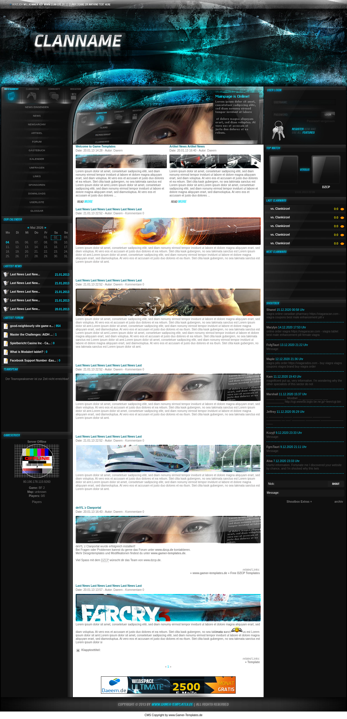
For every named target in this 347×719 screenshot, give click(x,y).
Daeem (118, 150)
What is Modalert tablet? (28, 351)
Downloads (36, 193)
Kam (269, 376)
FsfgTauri (272, 345)
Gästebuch (36, 150)
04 (7, 242)
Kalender (37, 159)
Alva (269, 461)
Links (37, 176)
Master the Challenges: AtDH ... (33, 334)
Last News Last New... (25, 274)
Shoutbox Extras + (299, 501)
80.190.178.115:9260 (37, 481)
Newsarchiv (37, 124)
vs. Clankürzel (280, 208)
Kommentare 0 (134, 213)
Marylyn (271, 327)
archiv (339, 501)
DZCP (105, 560)
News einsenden (37, 107)
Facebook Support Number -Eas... (35, 360)
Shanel (271, 309)
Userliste (37, 202)
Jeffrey (271, 411)
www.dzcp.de (164, 549)
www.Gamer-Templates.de (185, 715)
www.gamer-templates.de (168, 553)
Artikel (37, 133)
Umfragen (36, 167)
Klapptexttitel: (88, 650)
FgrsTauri (272, 447)
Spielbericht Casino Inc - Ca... (32, 343)
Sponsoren (36, 184)
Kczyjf (270, 432)
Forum (37, 141)
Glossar (36, 210)
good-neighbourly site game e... (35, 326)
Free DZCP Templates (245, 573)
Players (36, 502)
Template (253, 662)
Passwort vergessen (321, 121)
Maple (270, 359)
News (37, 115)
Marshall (272, 394)
